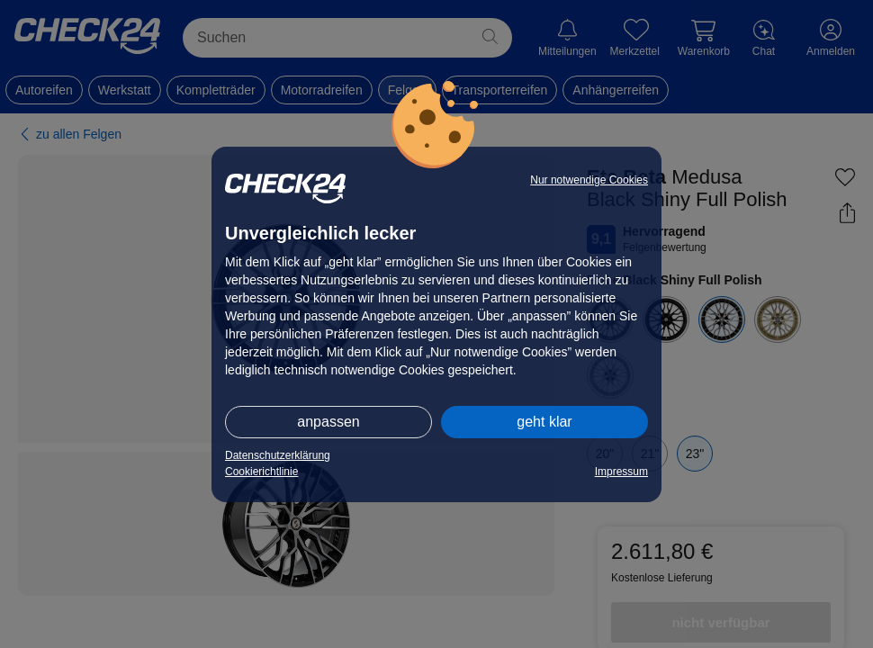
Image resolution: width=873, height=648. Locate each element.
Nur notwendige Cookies (589, 180)
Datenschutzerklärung (277, 455)
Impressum (621, 471)
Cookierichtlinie (261, 471)
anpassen (328, 421)
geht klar (544, 421)
